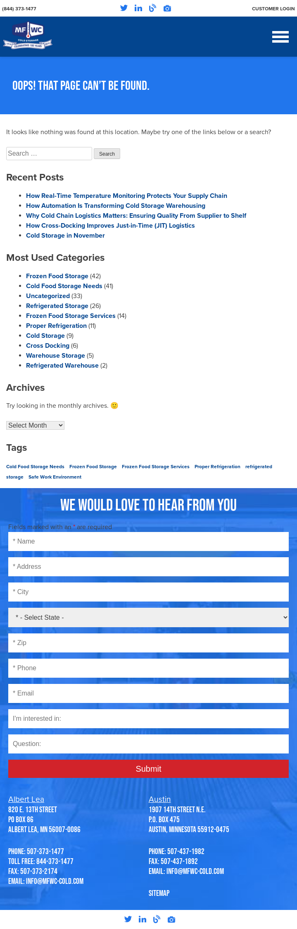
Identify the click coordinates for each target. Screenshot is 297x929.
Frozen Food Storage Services (71, 316)
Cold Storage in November (65, 235)
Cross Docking (47, 346)
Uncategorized (48, 296)
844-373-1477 (55, 861)
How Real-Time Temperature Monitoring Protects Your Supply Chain (126, 196)
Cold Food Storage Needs (64, 286)
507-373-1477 (45, 851)
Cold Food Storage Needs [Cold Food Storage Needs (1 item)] (35, 466)
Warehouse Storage (55, 355)
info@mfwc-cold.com (54, 881)
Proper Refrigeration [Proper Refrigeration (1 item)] (217, 466)
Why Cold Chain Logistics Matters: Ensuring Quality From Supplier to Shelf (136, 216)
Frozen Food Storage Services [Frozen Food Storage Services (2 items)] (156, 466)
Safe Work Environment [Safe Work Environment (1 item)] (55, 477)
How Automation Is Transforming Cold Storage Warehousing (115, 206)
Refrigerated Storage (57, 306)
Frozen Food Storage (57, 276)
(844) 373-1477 (19, 9)
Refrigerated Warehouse (62, 365)
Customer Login (273, 9)
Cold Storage (45, 336)
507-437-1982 (185, 851)
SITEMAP (159, 893)
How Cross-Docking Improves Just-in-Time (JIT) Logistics (110, 225)
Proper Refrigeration (56, 326)
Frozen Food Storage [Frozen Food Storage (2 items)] (93, 466)
